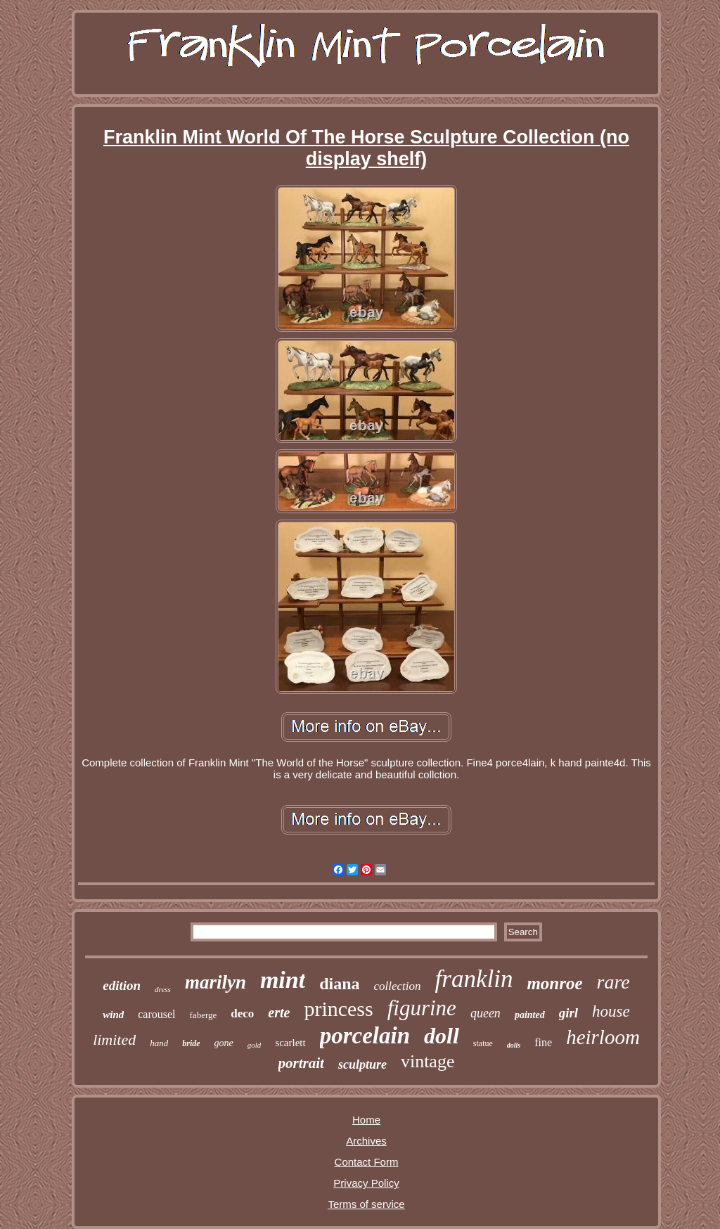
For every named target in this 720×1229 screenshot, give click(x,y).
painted (530, 1015)
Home (366, 1120)
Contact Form (367, 1162)
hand (159, 1043)
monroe (554, 983)
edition (122, 985)
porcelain (365, 1035)
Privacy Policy (366, 1183)
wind (113, 1014)
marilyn (215, 982)
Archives (366, 1141)
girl (568, 1012)
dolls (513, 1045)
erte (279, 1012)
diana (339, 983)
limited (114, 1039)
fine (543, 1042)
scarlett (290, 1042)
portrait (301, 1063)
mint (282, 980)
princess (338, 1008)
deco (242, 1013)
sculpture (362, 1064)
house (611, 1011)
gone (223, 1043)
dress (163, 989)
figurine (421, 1008)
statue (483, 1043)
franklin (474, 979)
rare (613, 982)
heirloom (603, 1037)
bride (191, 1043)
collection (397, 986)
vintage (428, 1061)
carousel (156, 1014)
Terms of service (366, 1204)
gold (255, 1045)
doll (441, 1035)
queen (485, 1013)
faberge (203, 1015)
